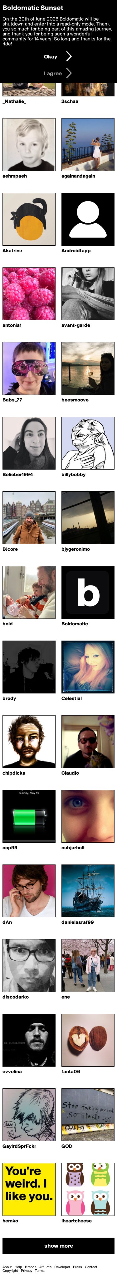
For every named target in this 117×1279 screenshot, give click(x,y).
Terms (40, 1271)
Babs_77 (12, 400)
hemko (10, 1221)
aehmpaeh (14, 176)
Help (18, 1267)
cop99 (9, 848)
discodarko (15, 997)
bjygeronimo (75, 549)
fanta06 (70, 1071)
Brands (31, 1267)
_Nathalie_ (14, 101)
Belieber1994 (17, 474)
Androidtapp (76, 250)
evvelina (12, 1071)
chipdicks (13, 773)
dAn (7, 922)
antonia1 (12, 325)
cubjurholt (73, 848)
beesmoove (75, 400)
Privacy (26, 1271)
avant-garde (75, 325)
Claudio (70, 773)
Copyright (10, 1271)
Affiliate (45, 1267)
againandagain (78, 176)
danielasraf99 (77, 922)
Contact (91, 1267)
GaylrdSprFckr (19, 1146)
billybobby (73, 474)
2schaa (69, 101)
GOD (66, 1146)
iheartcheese (76, 1221)
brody (9, 698)
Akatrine (12, 250)
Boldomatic (74, 624)
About (7, 1267)
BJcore (10, 549)
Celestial (71, 698)
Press (77, 1267)
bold (7, 624)
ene (65, 997)
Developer (62, 1267)
